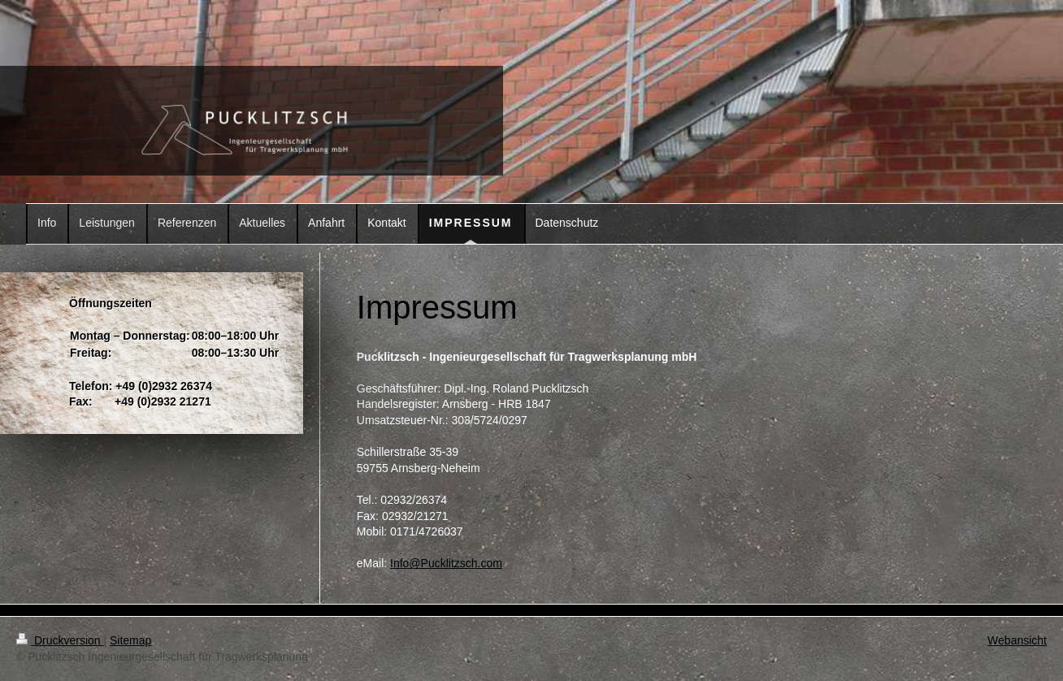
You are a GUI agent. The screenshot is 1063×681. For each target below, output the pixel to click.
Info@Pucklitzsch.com (446, 563)
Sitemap (130, 640)
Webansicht (1017, 640)
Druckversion (59, 640)
